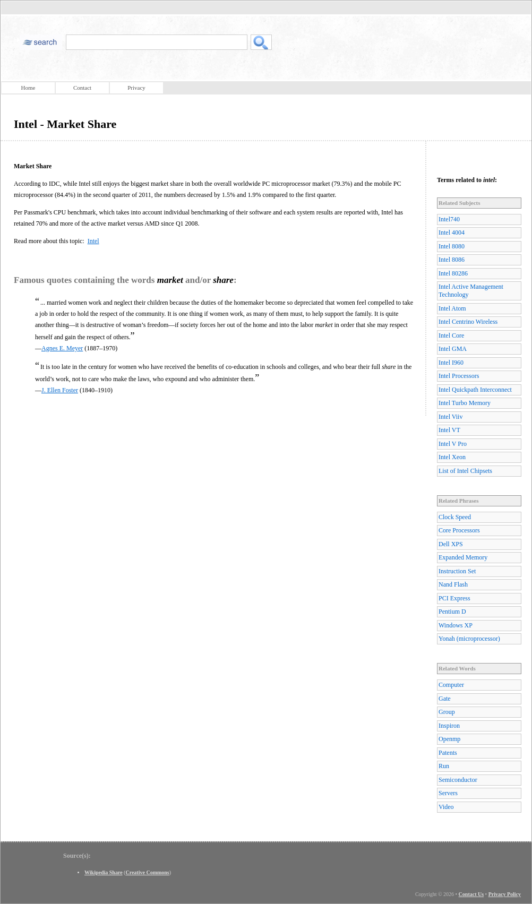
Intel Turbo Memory (465, 403)
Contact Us (471, 894)
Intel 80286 (453, 273)
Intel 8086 (452, 259)
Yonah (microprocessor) (469, 638)
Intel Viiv (450, 416)
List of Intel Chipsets (465, 471)
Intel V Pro (453, 443)
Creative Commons (147, 872)
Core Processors (459, 530)
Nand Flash (453, 584)
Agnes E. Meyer (62, 348)
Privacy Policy (504, 894)
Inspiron (449, 725)
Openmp (449, 739)
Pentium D (452, 611)
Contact (82, 87)
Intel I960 (451, 362)
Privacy (136, 87)
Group (447, 712)
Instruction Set (457, 571)
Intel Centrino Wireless (468, 321)
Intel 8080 (452, 246)
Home (28, 87)
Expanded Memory (463, 557)
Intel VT (449, 430)
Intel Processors (459, 376)
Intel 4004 (452, 232)
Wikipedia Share (103, 872)
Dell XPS (451, 544)
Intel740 (449, 219)
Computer (451, 684)
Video (446, 807)
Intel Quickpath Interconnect (475, 389)
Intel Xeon (452, 457)
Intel (93, 241)
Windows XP (456, 625)
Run (444, 766)
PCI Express (454, 598)
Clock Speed (455, 517)
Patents (448, 752)
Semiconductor (458, 780)
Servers (448, 793)
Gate (445, 698)
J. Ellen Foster (59, 390)
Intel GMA (453, 348)
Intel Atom (452, 308)
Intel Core (451, 335)
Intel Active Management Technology (471, 290)
